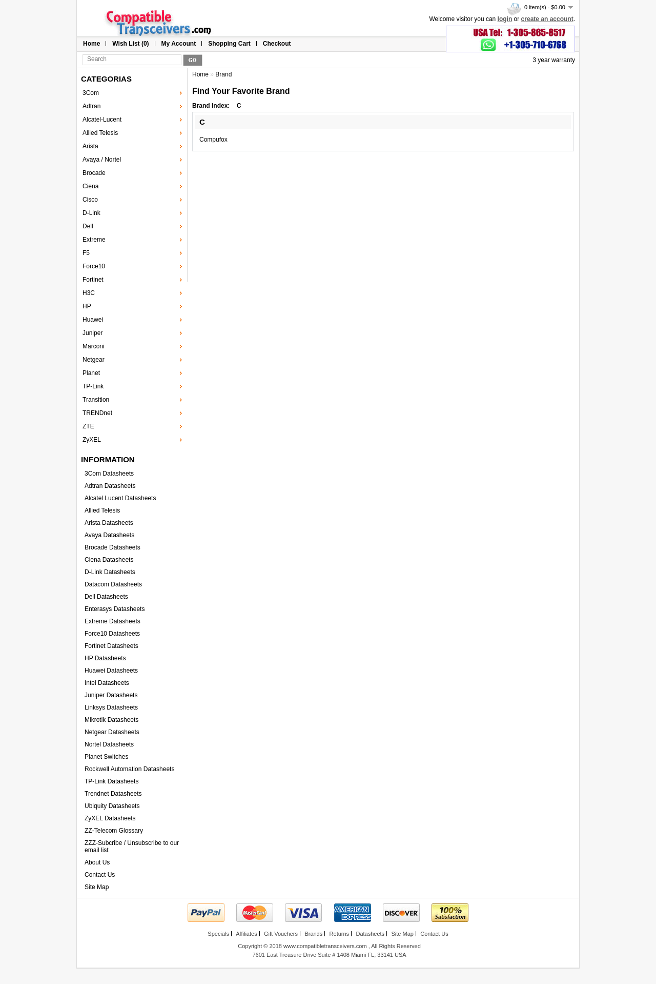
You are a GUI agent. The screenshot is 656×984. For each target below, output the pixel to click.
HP (87, 306)
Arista (90, 146)
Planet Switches (106, 756)
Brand (223, 74)
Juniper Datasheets (111, 695)
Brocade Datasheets (112, 547)
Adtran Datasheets (110, 485)
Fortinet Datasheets (111, 646)
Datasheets (370, 934)
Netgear (94, 359)
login (505, 19)
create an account (547, 19)
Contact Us (100, 874)
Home (91, 43)
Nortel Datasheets (109, 744)
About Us (97, 862)
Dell (88, 226)
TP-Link (93, 386)
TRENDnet (97, 413)
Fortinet (93, 279)
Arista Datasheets (109, 522)
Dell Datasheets (106, 596)
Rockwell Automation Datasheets (129, 769)
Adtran (91, 106)
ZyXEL (92, 439)
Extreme (94, 239)
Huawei (93, 319)
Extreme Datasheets (112, 621)
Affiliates (246, 934)
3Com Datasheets (109, 473)
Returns (340, 934)
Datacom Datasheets (113, 584)
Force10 (94, 266)
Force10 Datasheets (112, 633)
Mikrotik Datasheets (111, 719)
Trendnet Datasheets (113, 793)
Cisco (90, 199)
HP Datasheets (105, 658)
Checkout (277, 43)
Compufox (213, 139)
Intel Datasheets (107, 682)
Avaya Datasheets (109, 535)
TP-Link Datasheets (111, 781)
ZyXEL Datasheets (110, 818)
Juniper (92, 333)
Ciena (90, 186)
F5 (86, 253)
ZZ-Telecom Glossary (114, 830)
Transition (96, 399)
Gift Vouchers (281, 934)
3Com (91, 92)
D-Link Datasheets (110, 572)
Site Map (97, 887)
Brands (313, 934)
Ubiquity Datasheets (112, 806)
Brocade (94, 172)
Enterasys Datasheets (115, 609)
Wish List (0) (130, 43)
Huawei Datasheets (111, 670)
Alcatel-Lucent (102, 119)
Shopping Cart (229, 43)
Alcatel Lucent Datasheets (120, 498)
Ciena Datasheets (109, 559)
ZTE (88, 426)
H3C (89, 293)
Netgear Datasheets (112, 732)
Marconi (94, 346)
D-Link (91, 213)
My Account (178, 43)
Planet (91, 373)
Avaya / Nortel (102, 159)
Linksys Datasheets (111, 707)
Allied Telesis (100, 132)
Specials (218, 934)
